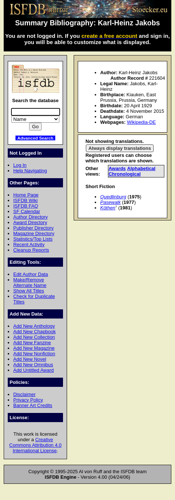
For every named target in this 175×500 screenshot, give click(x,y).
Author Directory (30, 217)
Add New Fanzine (32, 342)
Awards (117, 168)
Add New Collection (34, 337)
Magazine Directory (34, 233)
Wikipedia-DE (141, 122)
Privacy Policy (28, 400)
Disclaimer (24, 394)
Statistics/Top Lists (33, 239)
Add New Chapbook (34, 331)
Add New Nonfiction (34, 353)
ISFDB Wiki (25, 200)
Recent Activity (29, 244)
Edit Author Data (30, 274)
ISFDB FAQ (25, 206)
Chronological (125, 174)
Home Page (25, 195)
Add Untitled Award (33, 370)
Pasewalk (110, 202)
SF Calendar (26, 211)
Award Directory (30, 222)
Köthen (107, 208)
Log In (20, 165)
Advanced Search (35, 138)
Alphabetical (141, 168)
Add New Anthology (34, 326)
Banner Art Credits (32, 405)
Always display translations (119, 148)
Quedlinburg (113, 196)
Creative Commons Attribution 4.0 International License (35, 445)
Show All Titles (28, 291)
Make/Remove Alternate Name (29, 282)
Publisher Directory (33, 228)
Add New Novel (29, 359)
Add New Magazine (34, 348)
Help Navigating (30, 170)
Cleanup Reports (31, 250)
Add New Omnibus (33, 364)
